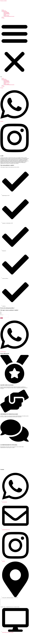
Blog (2, 17)
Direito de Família (6, 15)
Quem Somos (4, 10)
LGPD (5, 14)
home (3, 78)
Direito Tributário (6, 12)
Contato (3, 86)
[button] (14, 48)
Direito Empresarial (7, 82)
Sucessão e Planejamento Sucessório (9, 16)
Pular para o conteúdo (3, 0)
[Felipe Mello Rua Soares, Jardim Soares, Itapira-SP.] (7, 602)
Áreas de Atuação (4, 11)
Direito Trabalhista (6, 81)
